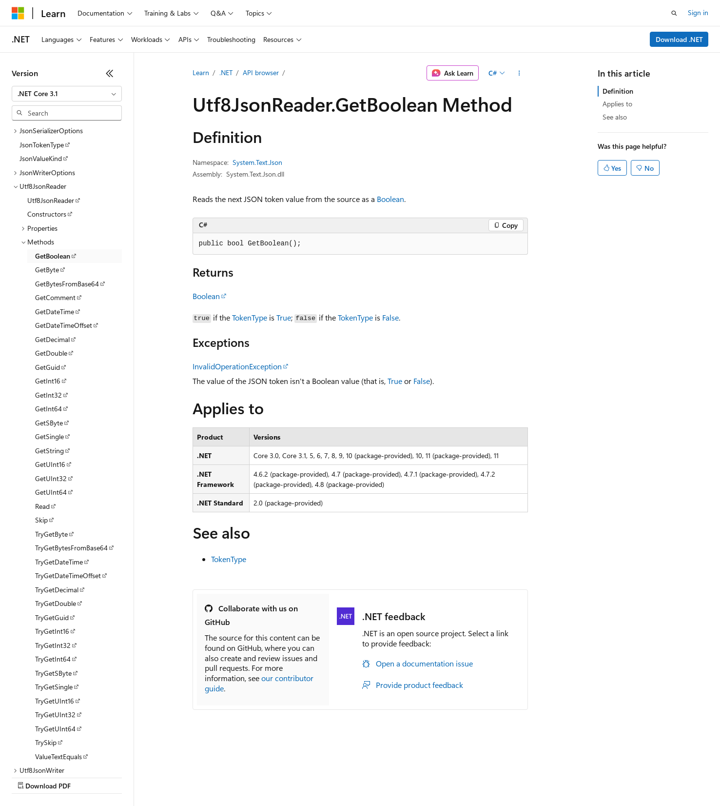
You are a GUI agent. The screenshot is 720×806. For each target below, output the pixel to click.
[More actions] (518, 73)
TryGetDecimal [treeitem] (56, 505)
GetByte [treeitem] (47, 185)
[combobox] (67, 93)
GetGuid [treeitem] (47, 282)
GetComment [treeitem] (55, 213)
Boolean (390, 199)
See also (615, 116)
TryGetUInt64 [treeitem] (55, 644)
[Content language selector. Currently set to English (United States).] (56, 753)
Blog (132, 776)
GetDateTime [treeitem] (54, 227)
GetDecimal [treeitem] (52, 255)
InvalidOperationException (237, 366)
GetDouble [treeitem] (51, 268)
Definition (618, 91)
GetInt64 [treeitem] (48, 324)
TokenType (249, 317)
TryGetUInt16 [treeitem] (54, 616)
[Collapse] (109, 73)
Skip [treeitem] (41, 435)
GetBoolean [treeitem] (52, 171)
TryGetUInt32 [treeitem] (55, 630)
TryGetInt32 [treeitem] (53, 560)
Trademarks (404, 776)
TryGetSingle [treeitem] (54, 602)
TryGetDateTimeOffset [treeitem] (68, 491)
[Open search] (674, 13)
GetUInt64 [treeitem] (51, 407)
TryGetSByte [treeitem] (53, 588)
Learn (201, 72)
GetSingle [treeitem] (49, 352)
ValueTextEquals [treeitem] (58, 672)
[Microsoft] (18, 13)
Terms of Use (356, 776)
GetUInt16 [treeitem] (50, 379)
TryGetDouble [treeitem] (55, 519)
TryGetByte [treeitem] (51, 449)
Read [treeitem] (42, 421)
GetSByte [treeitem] (49, 338)
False (390, 317)
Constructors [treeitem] (46, 129)
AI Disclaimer (31, 776)
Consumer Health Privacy (280, 776)
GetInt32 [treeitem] (48, 310)
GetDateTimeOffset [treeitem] (63, 240)
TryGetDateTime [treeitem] (59, 477)
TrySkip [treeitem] (46, 658)
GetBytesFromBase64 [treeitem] (67, 199)
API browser (261, 72)
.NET (226, 72)
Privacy (213, 776)
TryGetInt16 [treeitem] (52, 546)
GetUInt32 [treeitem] (51, 394)
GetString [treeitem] (49, 366)
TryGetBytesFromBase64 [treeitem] (71, 463)
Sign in (698, 12)
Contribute (174, 776)
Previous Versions (88, 776)
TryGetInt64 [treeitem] (53, 574)
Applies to (617, 103)
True (283, 317)
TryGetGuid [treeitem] (52, 533)
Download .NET (679, 39)
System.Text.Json (257, 162)
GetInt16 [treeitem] (47, 296)
